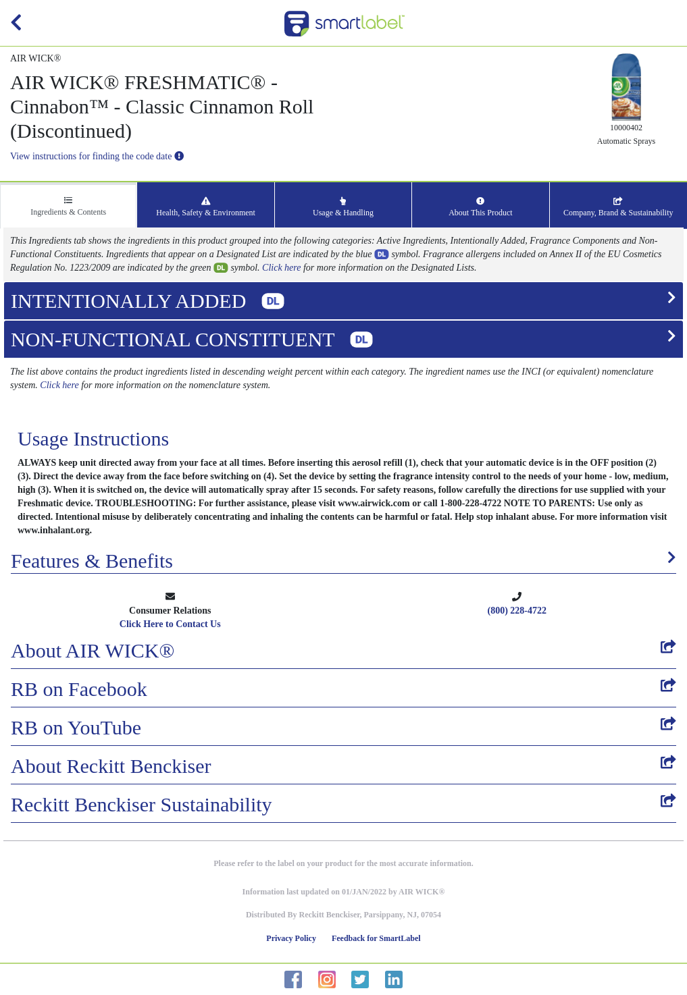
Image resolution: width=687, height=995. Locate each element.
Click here (281, 268)
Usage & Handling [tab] (343, 207)
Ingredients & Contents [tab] (68, 206)
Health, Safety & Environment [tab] (205, 207)
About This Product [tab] (480, 207)
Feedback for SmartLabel (376, 938)
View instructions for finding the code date (97, 156)
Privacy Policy (291, 938)
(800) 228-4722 (517, 611)
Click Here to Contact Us (170, 624)
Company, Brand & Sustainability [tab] (618, 207)
